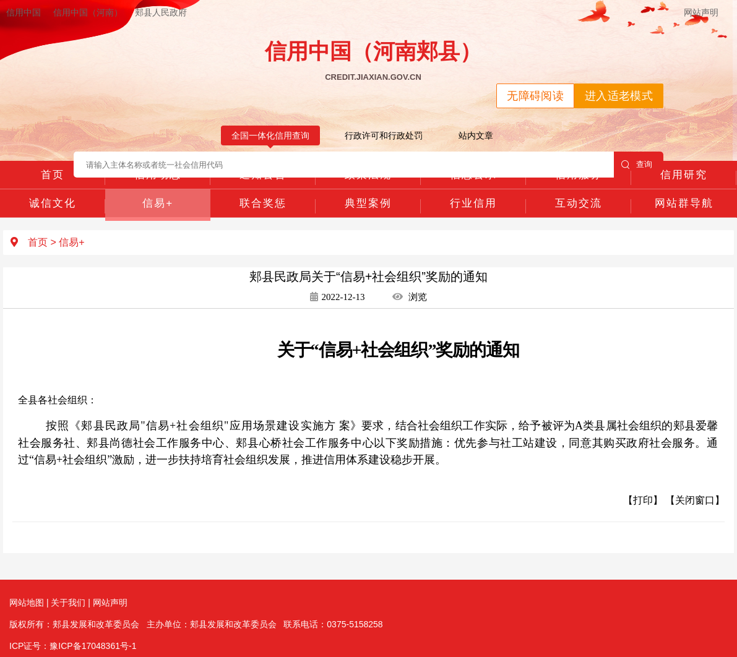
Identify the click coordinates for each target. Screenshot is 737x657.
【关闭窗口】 (695, 500)
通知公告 (263, 175)
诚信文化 (52, 203)
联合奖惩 (263, 203)
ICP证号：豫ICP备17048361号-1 (72, 646)
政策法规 (368, 175)
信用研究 (683, 175)
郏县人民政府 (161, 12)
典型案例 (368, 203)
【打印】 (643, 500)
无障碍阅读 (535, 96)
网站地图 (26, 603)
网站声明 (701, 12)
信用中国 (23, 12)
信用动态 (157, 175)
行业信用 (473, 203)
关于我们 (68, 603)
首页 (52, 175)
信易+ (157, 203)
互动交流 (578, 203)
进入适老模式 (619, 96)
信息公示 (473, 175)
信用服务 (578, 175)
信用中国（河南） (88, 12)
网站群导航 (684, 203)
